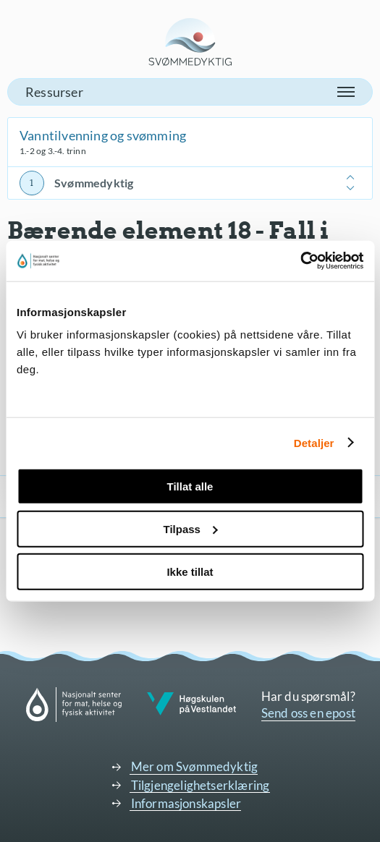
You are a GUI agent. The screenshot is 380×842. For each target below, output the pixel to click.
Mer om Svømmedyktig (194, 766)
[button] (190, 92)
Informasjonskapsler (186, 803)
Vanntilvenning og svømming (103, 135)
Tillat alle (190, 486)
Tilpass (191, 528)
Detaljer (314, 442)
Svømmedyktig (93, 183)
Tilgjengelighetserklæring (200, 785)
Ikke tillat (189, 571)
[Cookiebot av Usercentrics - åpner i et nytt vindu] (300, 261)
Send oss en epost (308, 712)
